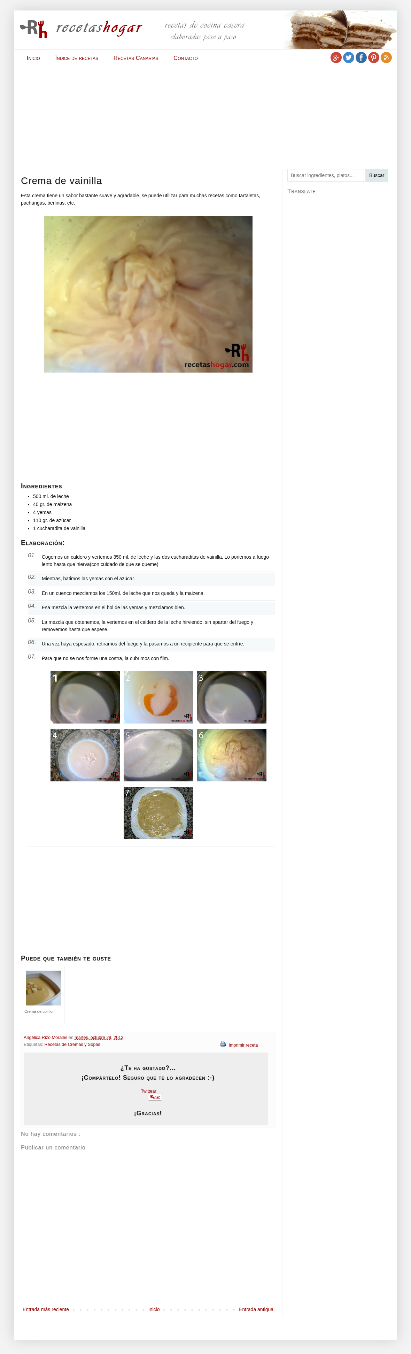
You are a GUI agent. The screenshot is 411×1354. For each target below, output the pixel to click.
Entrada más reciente (46, 1309)
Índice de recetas (76, 58)
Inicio (33, 58)
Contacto (185, 58)
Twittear (148, 1091)
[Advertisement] (146, 116)
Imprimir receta (239, 1045)
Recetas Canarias (136, 58)
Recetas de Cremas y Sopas (72, 1044)
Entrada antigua (256, 1309)
